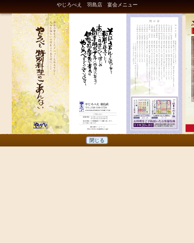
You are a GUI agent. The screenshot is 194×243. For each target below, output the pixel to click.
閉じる (97, 140)
